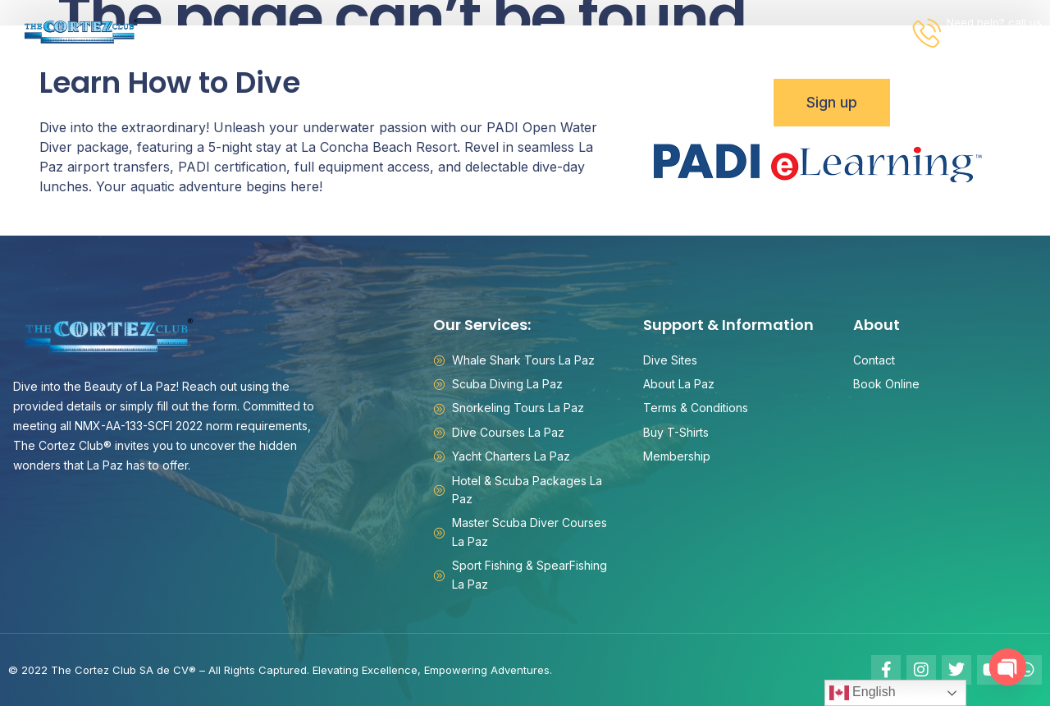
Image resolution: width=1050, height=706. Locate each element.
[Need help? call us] (927, 32)
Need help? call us (994, 22)
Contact (755, 31)
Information (653, 32)
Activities (277, 32)
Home (198, 31)
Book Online (847, 31)
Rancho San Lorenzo (511, 31)
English (862, 693)
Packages (380, 32)
